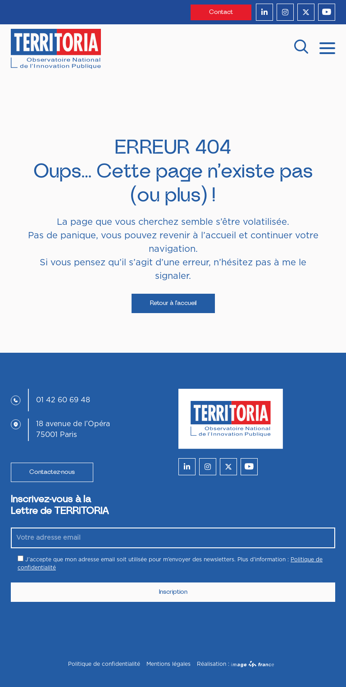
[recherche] (300, 48)
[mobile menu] (327, 47)
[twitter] (305, 12)
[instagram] (285, 12)
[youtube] (326, 12)
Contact (221, 12)
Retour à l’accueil (173, 303)
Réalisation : (235, 664)
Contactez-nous (52, 472)
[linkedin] (264, 12)
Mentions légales (168, 664)
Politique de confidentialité (104, 664)
